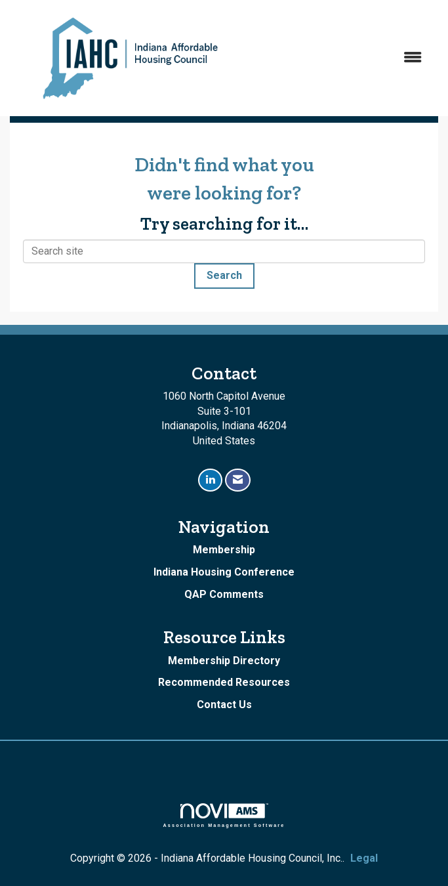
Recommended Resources (224, 682)
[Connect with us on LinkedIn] (210, 480)
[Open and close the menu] (342, 58)
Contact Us (224, 704)
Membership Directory (224, 660)
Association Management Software (224, 815)
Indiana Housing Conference (224, 572)
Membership (224, 549)
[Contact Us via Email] (238, 480)
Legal (364, 858)
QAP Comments (224, 594)
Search (224, 275)
